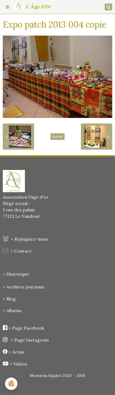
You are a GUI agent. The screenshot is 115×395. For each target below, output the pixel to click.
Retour (57, 136)
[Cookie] (11, 383)
